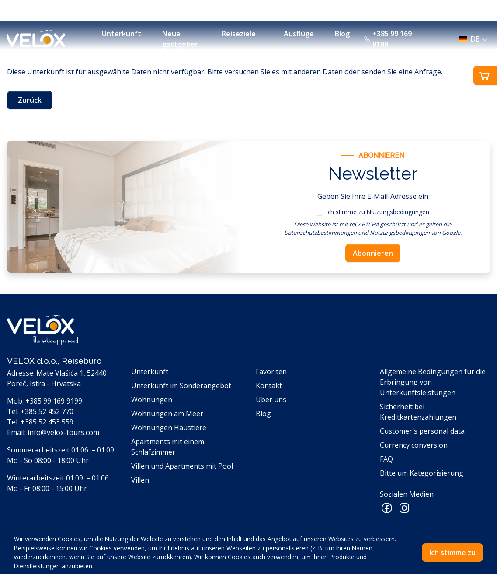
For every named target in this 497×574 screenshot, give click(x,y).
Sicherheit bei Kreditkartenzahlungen (418, 412)
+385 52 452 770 (47, 411)
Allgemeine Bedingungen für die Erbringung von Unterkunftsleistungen (433, 382)
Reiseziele (239, 33)
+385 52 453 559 (47, 422)
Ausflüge (299, 33)
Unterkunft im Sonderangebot (181, 385)
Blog (342, 33)
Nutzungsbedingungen (398, 212)
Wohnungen (151, 399)
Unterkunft (121, 33)
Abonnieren (373, 253)
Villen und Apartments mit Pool (182, 466)
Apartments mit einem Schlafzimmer (167, 447)
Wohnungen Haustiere (168, 427)
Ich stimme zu (378, 212)
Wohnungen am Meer (167, 413)
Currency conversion (414, 445)
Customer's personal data (422, 431)
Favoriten (271, 371)
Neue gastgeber (180, 39)
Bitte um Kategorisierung (421, 473)
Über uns (271, 399)
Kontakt (269, 385)
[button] (471, 39)
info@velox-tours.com (63, 432)
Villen (140, 480)
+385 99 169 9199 (388, 39)
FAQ (386, 459)
